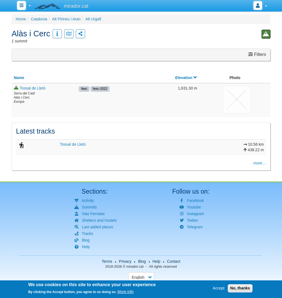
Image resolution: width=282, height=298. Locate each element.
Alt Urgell (93, 19)
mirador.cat (134, 267)
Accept (218, 288)
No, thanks (240, 288)
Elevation (186, 77)
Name (19, 77)
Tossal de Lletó (32, 88)
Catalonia (39, 19)
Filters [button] (257, 54)
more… (259, 163)
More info (126, 292)
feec (84, 89)
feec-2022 (100, 89)
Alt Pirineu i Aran (66, 19)
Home (21, 19)
